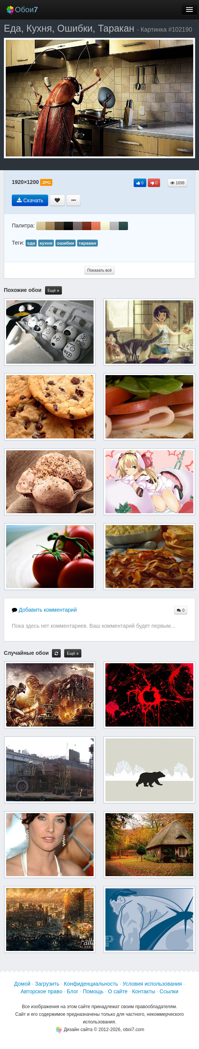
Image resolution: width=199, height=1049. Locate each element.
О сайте (118, 991)
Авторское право (41, 991)
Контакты (143, 991)
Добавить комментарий (44, 610)
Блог (72, 991)
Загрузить (47, 984)
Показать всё (99, 270)
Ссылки (169, 991)
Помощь (93, 991)
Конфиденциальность (91, 984)
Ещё (53, 290)
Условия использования (152, 984)
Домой (22, 984)
